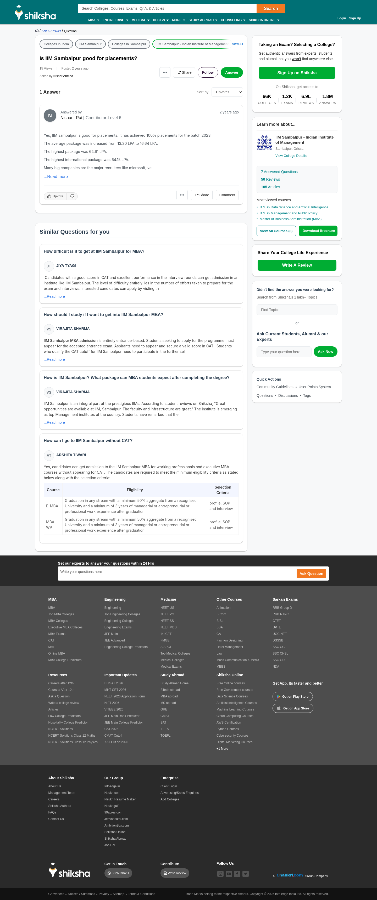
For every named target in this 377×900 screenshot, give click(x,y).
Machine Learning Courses (235, 709)
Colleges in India (56, 44)
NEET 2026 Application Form (124, 696)
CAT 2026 (111, 729)
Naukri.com (112, 793)
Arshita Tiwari (71, 455)
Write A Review (297, 265)
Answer (232, 72)
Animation (223, 608)
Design (160, 20)
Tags (307, 395)
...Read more (56, 176)
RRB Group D (282, 608)
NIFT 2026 (111, 703)
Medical (140, 20)
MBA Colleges (58, 621)
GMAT (164, 716)
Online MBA (56, 653)
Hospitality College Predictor (68, 722)
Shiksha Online (264, 20)
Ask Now (325, 351)
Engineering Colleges (119, 621)
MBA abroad (169, 696)
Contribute (169, 864)
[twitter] (245, 874)
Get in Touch (115, 864)
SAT (163, 722)
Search (271, 8)
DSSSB (278, 640)
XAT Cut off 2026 (116, 742)
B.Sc (220, 621)
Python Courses (228, 729)
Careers (54, 799)
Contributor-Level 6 (103, 118)
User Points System (315, 387)
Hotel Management (230, 647)
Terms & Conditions (141, 894)
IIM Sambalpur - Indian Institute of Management (193, 44)
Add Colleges (169, 799)
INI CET (166, 634)
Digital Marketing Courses (234, 742)
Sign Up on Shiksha (297, 73)
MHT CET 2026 (115, 690)
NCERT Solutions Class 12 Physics (73, 742)
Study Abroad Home (174, 683)
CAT (51, 640)
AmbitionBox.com (116, 825)
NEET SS (167, 621)
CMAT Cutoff (113, 735)
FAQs (52, 812)
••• (165, 72)
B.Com (221, 614)
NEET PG (167, 614)
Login (341, 18)
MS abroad (168, 703)
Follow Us (225, 863)
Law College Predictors (64, 716)
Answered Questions (279, 172)
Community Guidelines (275, 387)
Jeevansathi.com (116, 819)
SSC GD (279, 660)
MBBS (221, 666)
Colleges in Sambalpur (129, 44)
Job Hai (109, 845)
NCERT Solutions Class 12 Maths (72, 735)
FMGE (165, 640)
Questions (265, 395)
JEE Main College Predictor (123, 722)
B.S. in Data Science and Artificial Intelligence (294, 207)
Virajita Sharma (73, 328)
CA (219, 634)
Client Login (168, 786)
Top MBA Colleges (61, 614)
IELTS (164, 729)
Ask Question (311, 573)
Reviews (270, 179)
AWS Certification (229, 722)
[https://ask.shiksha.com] (52, 31)
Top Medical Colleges (175, 653)
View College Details (291, 156)
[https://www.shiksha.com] (37, 31)
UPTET (278, 627)
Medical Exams (171, 666)
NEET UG (167, 608)
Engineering (115, 20)
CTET (277, 621)
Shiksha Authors (59, 806)
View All (237, 44)
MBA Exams (56, 634)
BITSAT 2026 (113, 683)
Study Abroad (202, 20)
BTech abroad (170, 690)
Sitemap (118, 894)
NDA (276, 666)
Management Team (61, 793)
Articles (270, 187)
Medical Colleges (172, 660)
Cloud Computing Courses (235, 716)
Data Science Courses (232, 696)
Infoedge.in (112, 786)
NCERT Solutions (60, 729)
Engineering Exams (118, 627)
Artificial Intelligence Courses (237, 703)
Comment (227, 195)
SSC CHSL (280, 653)
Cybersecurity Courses (232, 735)
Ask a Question (59, 696)
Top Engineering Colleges (122, 614)
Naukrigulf (111, 806)
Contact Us (56, 819)
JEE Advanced (114, 640)
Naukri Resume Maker (120, 799)
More (178, 20)
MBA (93, 20)
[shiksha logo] (70, 870)
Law (219, 653)
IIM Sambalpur (90, 44)
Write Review (177, 873)
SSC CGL (279, 647)
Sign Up (355, 18)
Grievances (56, 894)
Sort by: (203, 92)
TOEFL (165, 735)
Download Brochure (319, 231)
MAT (51, 647)
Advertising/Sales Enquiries (179, 793)
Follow (208, 72)
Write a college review (63, 703)
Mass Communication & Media (238, 660)
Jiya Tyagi (66, 265)
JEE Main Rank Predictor (122, 716)
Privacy (104, 894)
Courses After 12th (61, 690)
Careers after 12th (61, 683)
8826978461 (120, 873)
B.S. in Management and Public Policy (288, 213)
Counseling (233, 20)
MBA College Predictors (65, 660)
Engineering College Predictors (126, 647)
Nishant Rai (71, 118)
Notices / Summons (81, 894)
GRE (163, 709)
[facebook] (237, 874)
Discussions (288, 395)
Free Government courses (235, 690)
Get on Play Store (292, 697)
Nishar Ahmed (63, 76)
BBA (220, 627)
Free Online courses (231, 683)
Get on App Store (293, 708)
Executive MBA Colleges (65, 627)
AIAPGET (167, 647)
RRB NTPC (281, 614)
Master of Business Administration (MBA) (290, 219)
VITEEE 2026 (114, 709)
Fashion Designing (229, 640)
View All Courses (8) (276, 231)
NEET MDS (168, 627)
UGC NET (280, 634)
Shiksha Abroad (115, 838)
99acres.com (113, 812)
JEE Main (111, 634)
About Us (54, 786)
